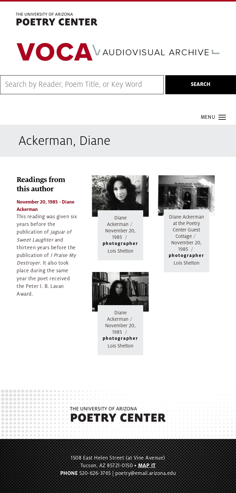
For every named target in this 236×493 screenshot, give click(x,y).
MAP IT (147, 465)
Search (200, 84)
